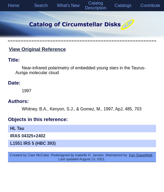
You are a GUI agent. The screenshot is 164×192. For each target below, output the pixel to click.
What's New (68, 5)
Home (13, 5)
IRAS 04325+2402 (27, 136)
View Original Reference (37, 49)
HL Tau (17, 128)
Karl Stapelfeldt (140, 155)
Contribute (150, 5)
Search (41, 5)
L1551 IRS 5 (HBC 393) (33, 143)
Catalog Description (95, 5)
